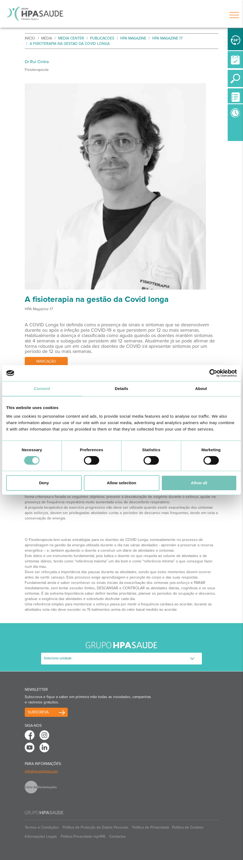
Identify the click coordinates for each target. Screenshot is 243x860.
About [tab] (201, 388)
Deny (44, 482)
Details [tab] (121, 388)
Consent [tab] (42, 388)
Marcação (46, 361)
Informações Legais (41, 836)
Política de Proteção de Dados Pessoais (95, 827)
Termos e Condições (42, 827)
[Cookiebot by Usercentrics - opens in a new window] (213, 373)
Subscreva (38, 712)
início (30, 38)
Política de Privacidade (150, 827)
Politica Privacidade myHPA (83, 836)
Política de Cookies (187, 827)
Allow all (199, 482)
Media (46, 38)
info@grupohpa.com (41, 771)
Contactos (117, 836)
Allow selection (121, 482)
